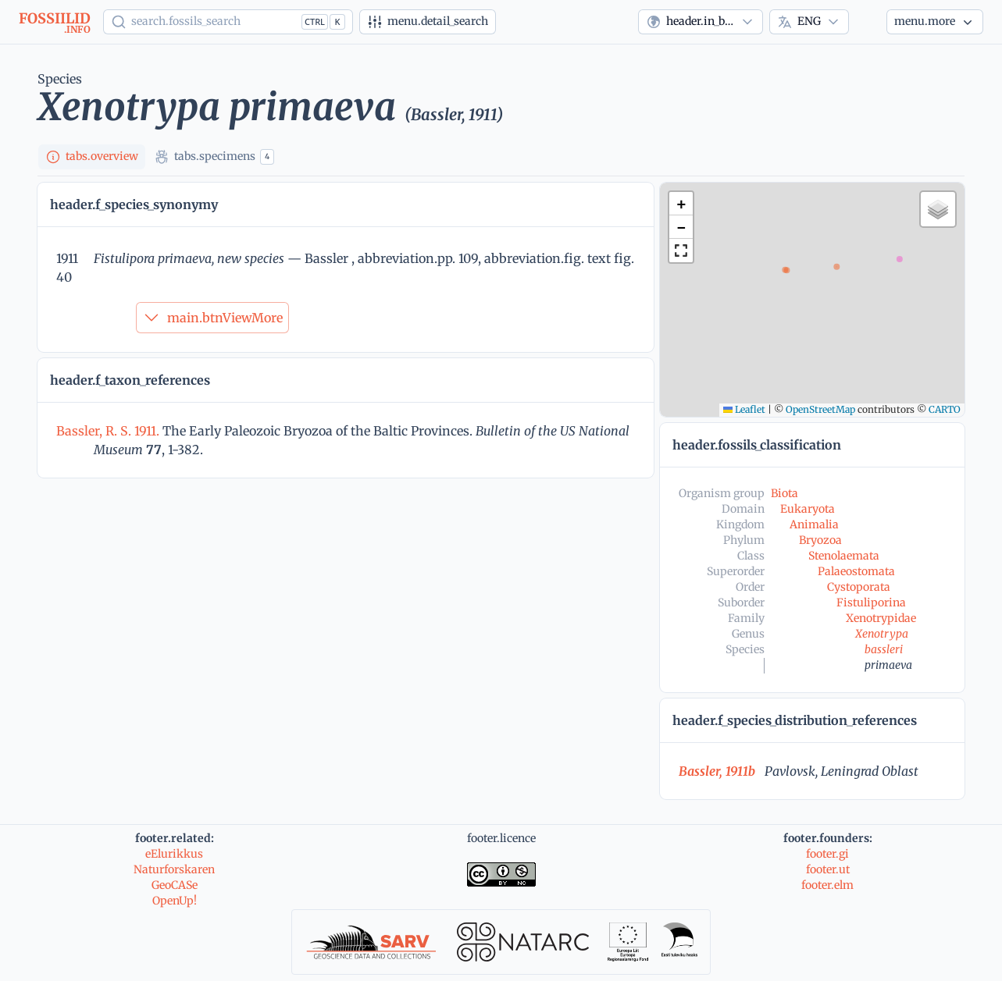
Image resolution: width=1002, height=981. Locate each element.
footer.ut (828, 869)
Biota (784, 493)
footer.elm (827, 885)
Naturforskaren (174, 869)
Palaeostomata (856, 571)
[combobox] (700, 21)
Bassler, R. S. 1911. (109, 431)
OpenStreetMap (820, 409)
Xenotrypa (881, 634)
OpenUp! (174, 901)
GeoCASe (175, 885)
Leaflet (744, 409)
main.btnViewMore (212, 317)
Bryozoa (820, 540)
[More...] (934, 21)
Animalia (814, 524)
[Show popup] (228, 21)
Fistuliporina (871, 602)
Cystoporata (858, 587)
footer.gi (827, 854)
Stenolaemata (843, 556)
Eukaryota (807, 509)
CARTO (945, 409)
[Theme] (867, 21)
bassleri (884, 649)
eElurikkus (174, 854)
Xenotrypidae (881, 618)
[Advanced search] (427, 21)
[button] (681, 203)
